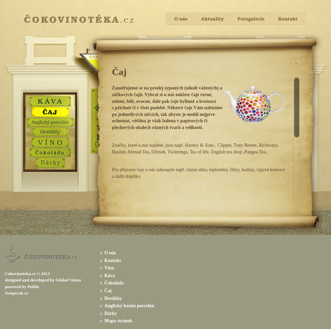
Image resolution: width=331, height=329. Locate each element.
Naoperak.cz (16, 292)
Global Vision (68, 279)
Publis (33, 286)
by (52, 279)
